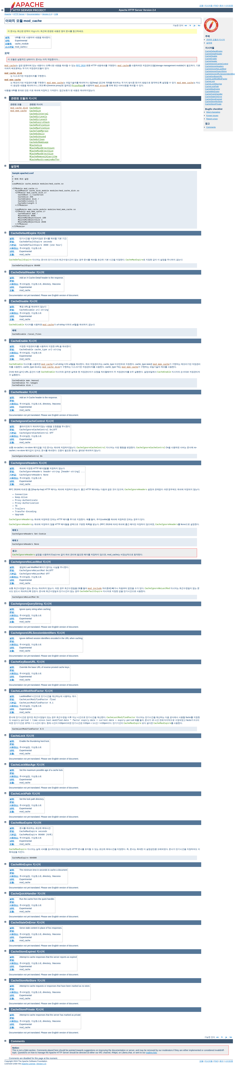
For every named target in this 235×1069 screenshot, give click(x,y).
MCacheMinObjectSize (41, 151)
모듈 (201, 5)
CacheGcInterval (38, 114)
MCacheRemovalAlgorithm (43, 156)
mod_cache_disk (13, 73)
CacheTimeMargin (38, 131)
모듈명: (8, 44)
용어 (221, 5)
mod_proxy (100, 85)
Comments (211, 127)
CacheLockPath (212, 86)
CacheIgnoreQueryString (216, 71)
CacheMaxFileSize (39, 128)
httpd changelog (213, 112)
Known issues (212, 115)
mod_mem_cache (12, 80)
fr (190, 25)
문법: (12, 241)
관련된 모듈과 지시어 (215, 39)
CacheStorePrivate (213, 104)
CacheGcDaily (37, 134)
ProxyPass (77, 85)
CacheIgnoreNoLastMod (215, 69)
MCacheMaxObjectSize (41, 154)
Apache (7, 14)
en (185, 25)
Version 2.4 (47, 14)
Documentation (33, 14)
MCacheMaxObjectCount (42, 148)
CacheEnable (211, 59)
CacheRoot (35, 108)
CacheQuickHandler (213, 94)
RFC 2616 (81, 65)
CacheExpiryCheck (39, 122)
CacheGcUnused (37, 136)
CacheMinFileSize (39, 125)
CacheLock (210, 81)
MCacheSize (35, 145)
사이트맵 (229, 5)
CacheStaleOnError (213, 96)
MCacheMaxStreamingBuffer (44, 159)
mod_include (95, 588)
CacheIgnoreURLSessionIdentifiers (33, 632)
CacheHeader (211, 61)
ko (199, 25)
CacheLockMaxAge (213, 84)
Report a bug (211, 119)
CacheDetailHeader (213, 54)
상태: (7, 40)
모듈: (12, 254)
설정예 (209, 43)
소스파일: (9, 47)
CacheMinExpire (212, 91)
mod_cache (10, 65)
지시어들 (209, 5)
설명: (7, 37)
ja (194, 25)
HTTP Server (19, 14)
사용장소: (14, 248)
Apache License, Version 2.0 (33, 1064)
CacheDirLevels (38, 116)
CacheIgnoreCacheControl (216, 64)
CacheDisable (211, 56)
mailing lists (151, 1052)
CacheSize (35, 111)
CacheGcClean (37, 139)
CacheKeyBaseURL (213, 76)
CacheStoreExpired (213, 99)
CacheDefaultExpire (213, 51)
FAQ (216, 5)
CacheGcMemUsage (38, 142)
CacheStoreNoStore (213, 101)
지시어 (41, 233)
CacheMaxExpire (212, 89)
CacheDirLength (38, 119)
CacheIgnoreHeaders (214, 66)
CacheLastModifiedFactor (216, 79)
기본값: (13, 245)
